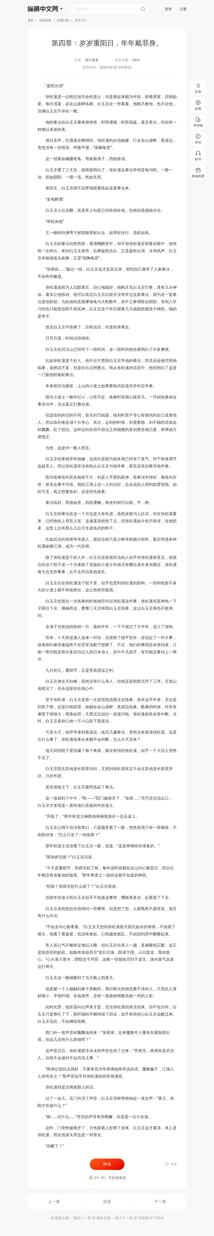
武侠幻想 (63, 20)
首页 (31, 20)
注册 (183, 9)
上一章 (54, 1202)
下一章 (160, 1202)
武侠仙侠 (45, 20)
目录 (107, 1202)
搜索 (142, 8)
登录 (168, 9)
